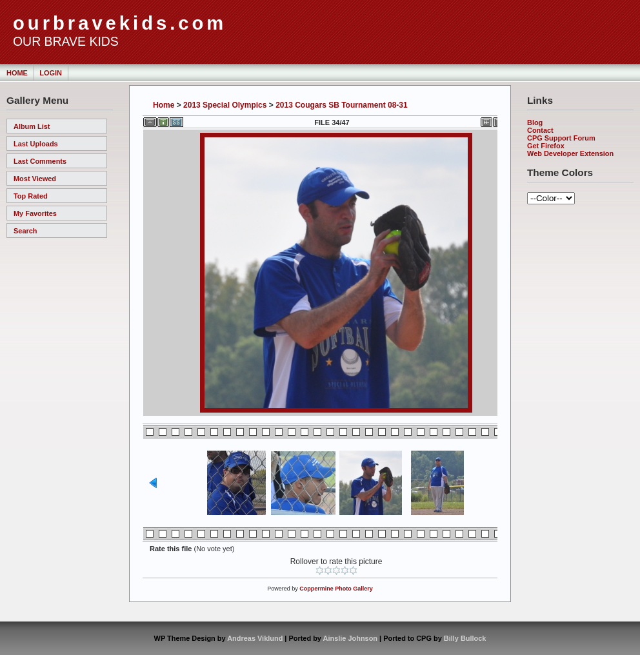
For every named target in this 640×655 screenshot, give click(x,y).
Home (17, 73)
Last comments (40, 161)
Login (50, 73)
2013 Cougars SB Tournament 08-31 (341, 105)
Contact (540, 130)
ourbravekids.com (119, 23)
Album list (32, 126)
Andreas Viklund (255, 638)
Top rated (31, 196)
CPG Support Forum (561, 138)
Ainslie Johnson (350, 638)
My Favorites (35, 213)
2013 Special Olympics (224, 105)
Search (25, 231)
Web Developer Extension (570, 153)
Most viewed (35, 178)
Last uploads (36, 144)
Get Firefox (546, 146)
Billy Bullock (465, 638)
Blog (535, 122)
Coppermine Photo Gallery (336, 588)
